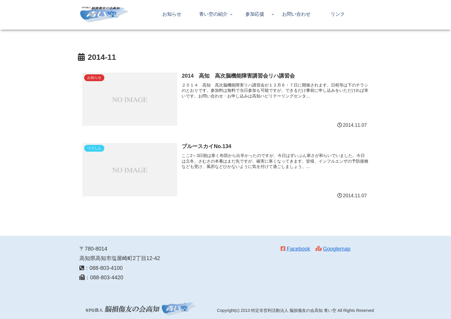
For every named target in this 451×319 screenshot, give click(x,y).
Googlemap (337, 249)
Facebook (298, 249)
